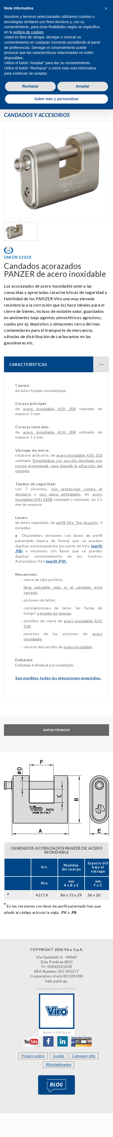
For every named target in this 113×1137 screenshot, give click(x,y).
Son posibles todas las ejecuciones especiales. (58, 678)
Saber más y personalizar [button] (56, 99)
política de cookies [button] (28, 32)
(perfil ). (56, 561)
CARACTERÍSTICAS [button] (59, 364)
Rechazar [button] (30, 86)
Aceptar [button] (82, 86)
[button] (106, 8)
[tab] (56, 364)
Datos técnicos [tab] (56, 730)
